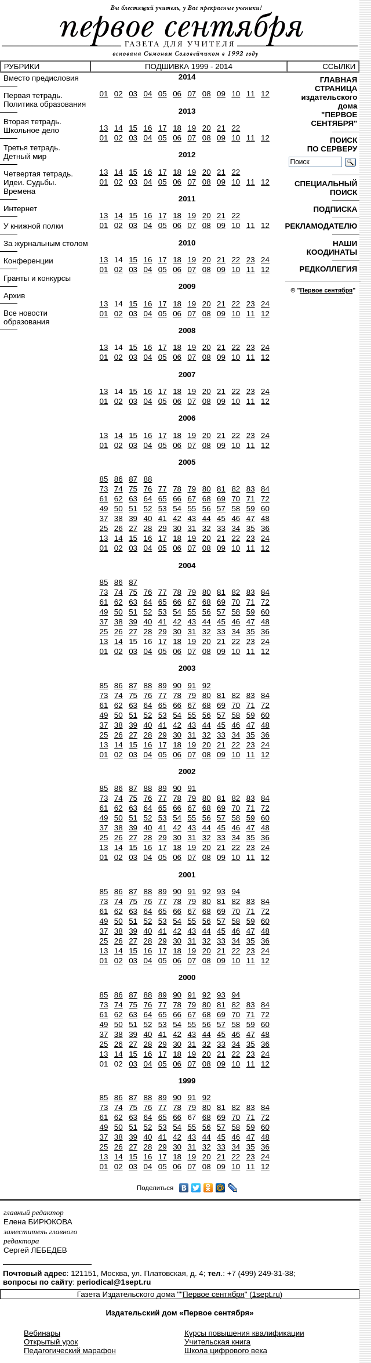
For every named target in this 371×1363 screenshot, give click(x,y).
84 (265, 489)
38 (118, 518)
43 (191, 518)
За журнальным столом (45, 243)
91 (191, 685)
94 (235, 891)
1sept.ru (266, 1294)
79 (191, 489)
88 (147, 479)
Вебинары (42, 1333)
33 (221, 528)
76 (147, 489)
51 (133, 508)
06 (177, 93)
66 (177, 498)
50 (118, 508)
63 (133, 498)
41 (162, 518)
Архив (14, 295)
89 (162, 685)
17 (162, 128)
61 (103, 498)
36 (265, 528)
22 (235, 128)
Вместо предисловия (41, 78)
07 (191, 93)
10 (235, 93)
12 (265, 93)
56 (206, 508)
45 (221, 518)
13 (103, 128)
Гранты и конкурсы (37, 278)
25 (103, 528)
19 (191, 128)
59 (250, 508)
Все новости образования (26, 317)
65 (162, 498)
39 (133, 518)
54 (177, 508)
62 (118, 498)
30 (177, 528)
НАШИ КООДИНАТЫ (333, 247)
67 (191, 498)
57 (221, 508)
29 (162, 528)
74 (118, 489)
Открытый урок (51, 1341)
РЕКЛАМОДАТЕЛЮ (322, 226)
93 (221, 891)
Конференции (28, 260)
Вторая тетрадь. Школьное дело (32, 126)
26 (118, 528)
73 (103, 489)
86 (118, 479)
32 (206, 528)
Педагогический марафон (70, 1350)
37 (103, 518)
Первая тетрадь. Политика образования (44, 100)
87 (133, 479)
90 (177, 685)
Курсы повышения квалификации (244, 1333)
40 (147, 518)
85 (103, 479)
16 (147, 128)
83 (250, 489)
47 (250, 518)
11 (250, 93)
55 (191, 508)
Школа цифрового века (225, 1350)
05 (162, 93)
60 (265, 508)
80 (206, 489)
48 (265, 518)
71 (250, 498)
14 (118, 128)
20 (206, 128)
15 (133, 128)
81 (221, 489)
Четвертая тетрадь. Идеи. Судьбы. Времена (38, 182)
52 (147, 508)
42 (177, 518)
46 (235, 518)
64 (147, 498)
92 (206, 685)
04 (147, 93)
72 (265, 498)
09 (221, 93)
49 (103, 508)
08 (206, 93)
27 (133, 528)
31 (191, 528)
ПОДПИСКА (336, 209)
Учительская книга (217, 1341)
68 (206, 498)
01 (103, 93)
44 (206, 518)
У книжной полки (33, 226)
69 (221, 498)
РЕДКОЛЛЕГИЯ (329, 269)
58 (235, 508)
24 (265, 259)
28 (147, 528)
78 (177, 489)
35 (250, 528)
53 (162, 508)
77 (162, 489)
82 (235, 489)
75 (133, 489)
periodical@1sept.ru (114, 1282)
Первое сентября (326, 290)
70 (235, 498)
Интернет (20, 208)
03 (133, 93)
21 (221, 128)
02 (118, 93)
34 (235, 528)
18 (177, 128)
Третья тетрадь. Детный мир (31, 152)
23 (250, 259)
